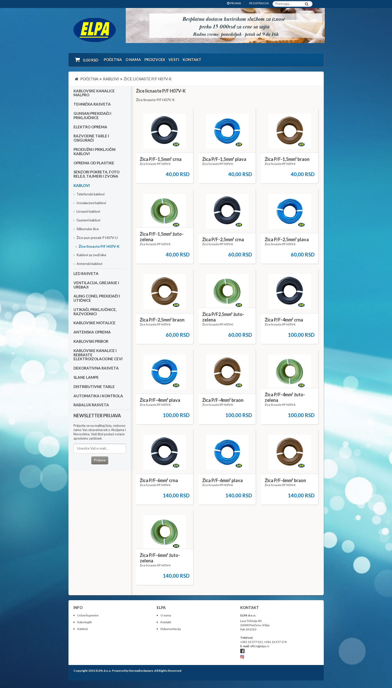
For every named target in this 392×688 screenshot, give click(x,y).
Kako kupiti (84, 622)
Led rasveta (86, 273)
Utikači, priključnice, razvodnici (95, 311)
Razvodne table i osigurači (91, 138)
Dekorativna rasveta (96, 368)
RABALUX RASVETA (91, 405)
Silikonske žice (86, 229)
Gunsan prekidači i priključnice (93, 115)
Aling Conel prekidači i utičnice (97, 298)
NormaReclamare (141, 670)
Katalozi (82, 629)
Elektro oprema (90, 127)
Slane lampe (86, 377)
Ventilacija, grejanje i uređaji (96, 284)
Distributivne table (94, 386)
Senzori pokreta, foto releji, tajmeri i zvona (97, 174)
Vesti (173, 59)
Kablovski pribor (91, 341)
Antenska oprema (92, 332)
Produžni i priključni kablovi (95, 151)
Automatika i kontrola (98, 396)
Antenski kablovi (88, 263)
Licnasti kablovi (87, 211)
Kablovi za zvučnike (90, 255)
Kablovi (82, 185)
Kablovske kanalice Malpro (94, 93)
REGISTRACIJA (259, 3)
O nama (133, 59)
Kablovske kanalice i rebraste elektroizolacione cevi (98, 354)
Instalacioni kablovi (90, 203)
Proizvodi (154, 59)
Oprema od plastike (94, 163)
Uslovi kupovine (87, 615)
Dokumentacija (170, 629)
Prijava (100, 460)
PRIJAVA (234, 3)
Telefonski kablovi (89, 194)
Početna (113, 59)
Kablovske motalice (95, 322)
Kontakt (192, 59)
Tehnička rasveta (92, 104)
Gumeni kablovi (87, 220)
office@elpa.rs (259, 646)
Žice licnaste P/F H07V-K (98, 246)
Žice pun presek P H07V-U (96, 237)
